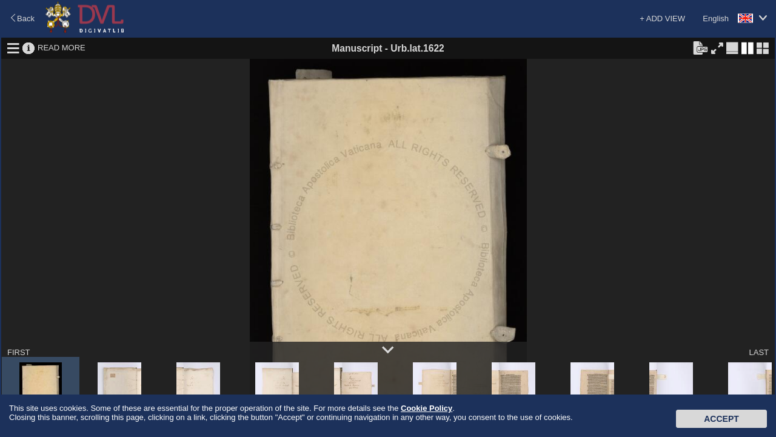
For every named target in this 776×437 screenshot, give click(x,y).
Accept (721, 419)
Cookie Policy (426, 408)
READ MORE (61, 47)
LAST (759, 352)
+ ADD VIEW (662, 18)
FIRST (18, 352)
